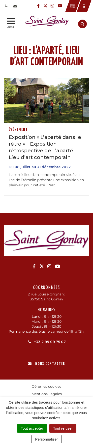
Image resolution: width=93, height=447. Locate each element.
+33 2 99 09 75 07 (46, 342)
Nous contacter (46, 364)
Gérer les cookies (46, 386)
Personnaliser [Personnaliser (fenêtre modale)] (46, 439)
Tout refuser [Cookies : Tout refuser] (63, 428)
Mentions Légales (46, 394)
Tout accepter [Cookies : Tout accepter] (32, 428)
